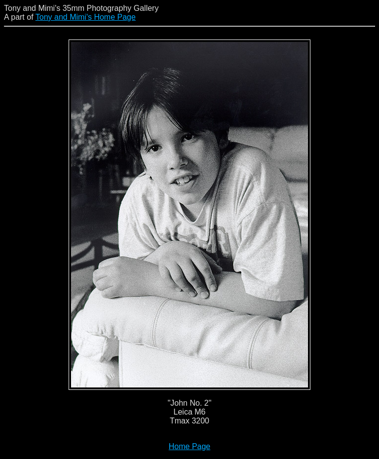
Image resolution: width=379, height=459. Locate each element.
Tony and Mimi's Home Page (86, 17)
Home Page (190, 446)
